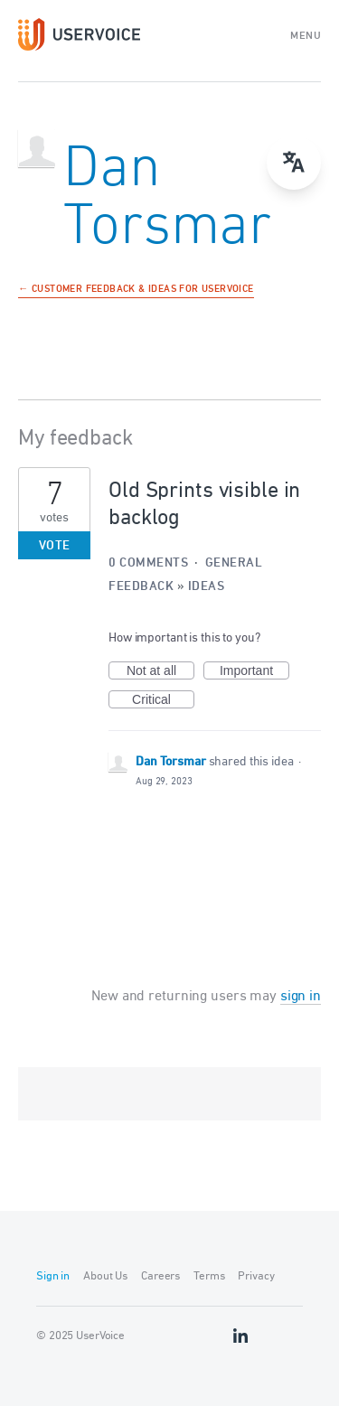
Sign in (53, 1276)
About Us (105, 1276)
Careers (160, 1276)
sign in (300, 996)
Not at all (160, 671)
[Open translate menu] (294, 163)
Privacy (256, 1276)
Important (254, 671)
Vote (55, 546)
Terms (208, 1276)
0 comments (148, 563)
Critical (163, 700)
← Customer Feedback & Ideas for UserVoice (136, 290)
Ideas (206, 587)
